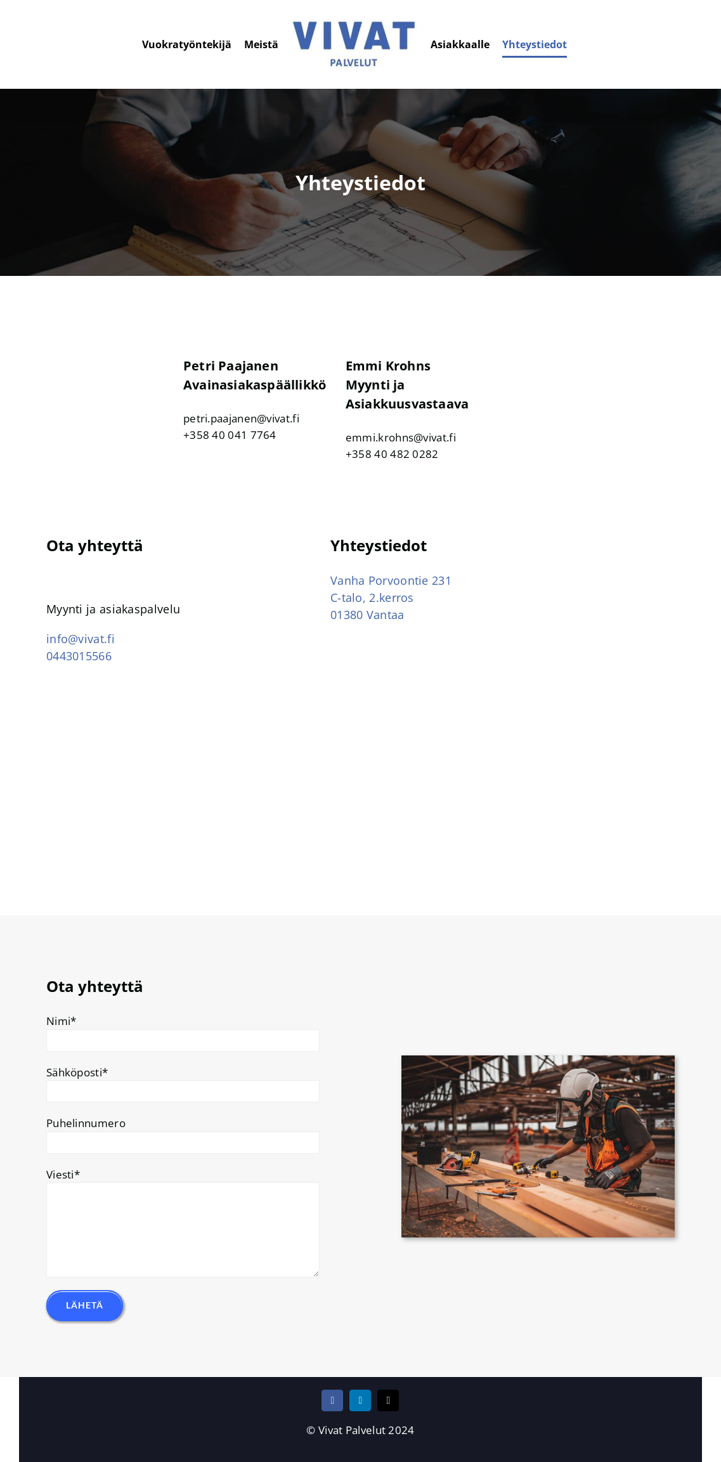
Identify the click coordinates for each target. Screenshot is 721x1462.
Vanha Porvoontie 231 (390, 580)
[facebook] (332, 1400)
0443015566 (79, 655)
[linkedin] (360, 1400)
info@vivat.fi (80, 638)
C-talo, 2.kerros (372, 597)
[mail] (388, 1400)
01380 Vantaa (367, 614)
